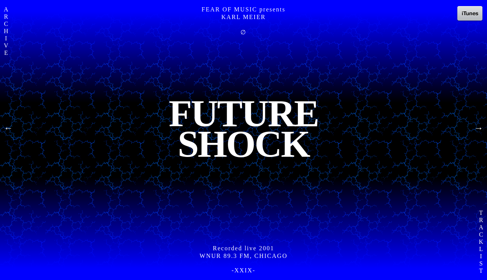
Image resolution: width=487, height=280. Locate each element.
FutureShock (243, 128)
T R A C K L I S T (481, 242)
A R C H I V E (6, 31)
